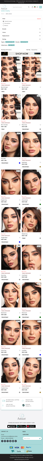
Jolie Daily (11, 45)
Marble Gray (25, 234)
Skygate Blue (4, 237)
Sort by (28, 50)
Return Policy (30, 455)
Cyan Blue (24, 350)
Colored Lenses (10, 42)
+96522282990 (9, 438)
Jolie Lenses (24, 42)
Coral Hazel (24, 275)
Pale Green (24, 313)
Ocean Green (25, 200)
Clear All (39, 18)
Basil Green (4, 313)
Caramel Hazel (25, 388)
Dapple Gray (4, 200)
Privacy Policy (13, 455)
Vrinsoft (27, 459)
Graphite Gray (4, 388)
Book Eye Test (21, 2)
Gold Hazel (24, 162)
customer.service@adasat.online (9, 436)
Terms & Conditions (21, 455)
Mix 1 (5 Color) (4, 125)
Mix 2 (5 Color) (25, 87)
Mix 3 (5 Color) (4, 87)
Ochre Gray (3, 350)
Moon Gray (24, 125)
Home (2, 14)
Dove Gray (3, 275)
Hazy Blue (3, 158)
